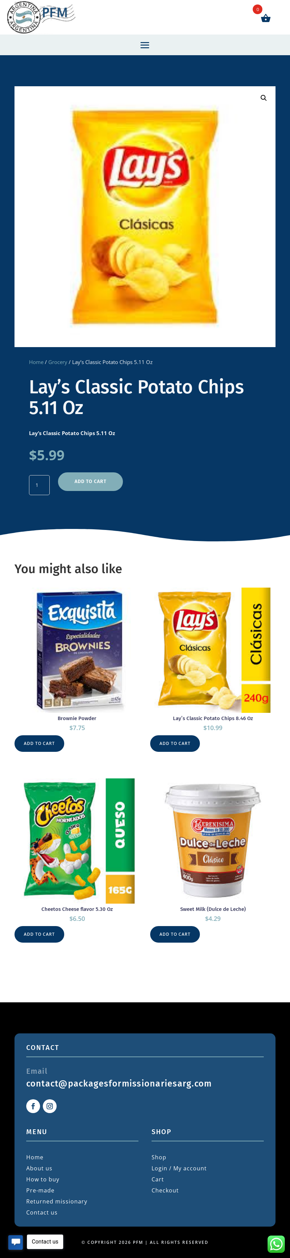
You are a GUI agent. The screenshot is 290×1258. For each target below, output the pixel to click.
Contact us (42, 1212)
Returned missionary (56, 1201)
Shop (159, 1157)
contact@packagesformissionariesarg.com (119, 1083)
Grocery (57, 361)
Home (36, 361)
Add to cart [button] (39, 743)
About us (39, 1168)
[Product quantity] (39, 485)
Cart (158, 1179)
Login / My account (179, 1168)
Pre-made (40, 1190)
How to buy (42, 1179)
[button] (264, 98)
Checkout (165, 1190)
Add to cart (90, 481)
